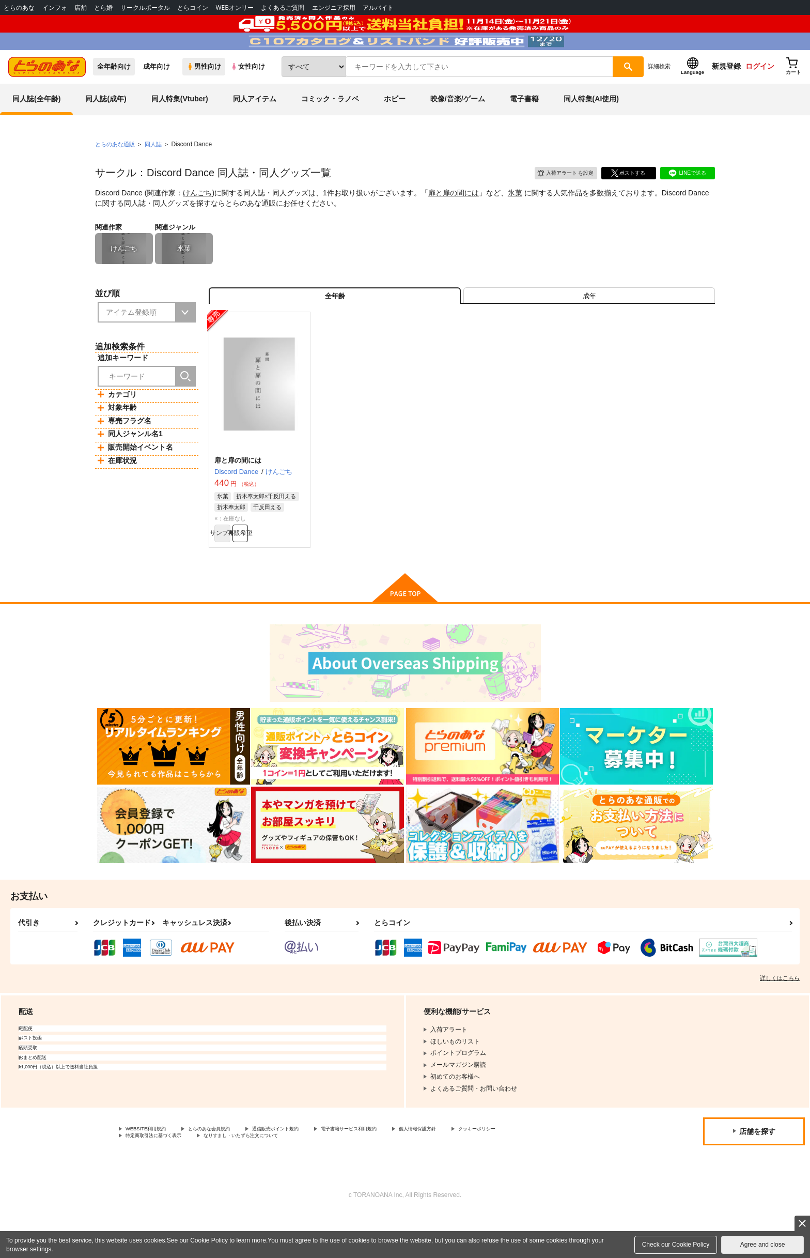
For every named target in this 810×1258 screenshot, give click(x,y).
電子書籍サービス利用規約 (400, 1170)
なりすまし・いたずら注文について (343, 1179)
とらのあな (19, 7)
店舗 (80, 7)
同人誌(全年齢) (36, 126)
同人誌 (157, 171)
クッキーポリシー (150, 1179)
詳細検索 (659, 93)
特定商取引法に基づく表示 (234, 1179)
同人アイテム (254, 126)
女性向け (247, 94)
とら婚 (103, 7)
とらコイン (192, 7)
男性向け (203, 94)
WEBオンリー (234, 7)
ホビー (395, 126)
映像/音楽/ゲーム (457, 126)
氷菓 (515, 220)
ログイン (759, 93)
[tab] (589, 327)
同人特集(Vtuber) (179, 126)
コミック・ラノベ (330, 126)
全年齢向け (114, 94)
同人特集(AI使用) (591, 126)
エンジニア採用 (333, 7)
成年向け (156, 94)
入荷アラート (558, 198)
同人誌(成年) (105, 126)
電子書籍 (524, 126)
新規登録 (726, 93)
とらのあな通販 (116, 171)
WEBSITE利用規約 (152, 1170)
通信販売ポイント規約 (309, 1170)
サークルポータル (145, 7)
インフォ (54, 7)
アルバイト (378, 7)
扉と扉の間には (453, 220)
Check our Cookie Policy (676, 1244)
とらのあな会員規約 (228, 1170)
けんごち (197, 220)
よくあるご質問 (282, 7)
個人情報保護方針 (484, 1170)
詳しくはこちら (780, 1019)
